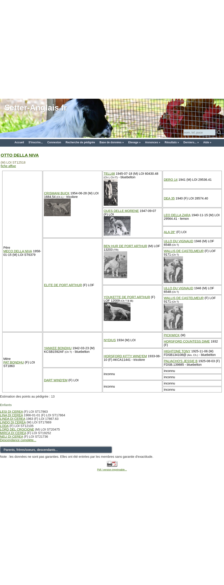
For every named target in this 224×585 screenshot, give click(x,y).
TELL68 (109, 173)
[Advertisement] (49, 49)
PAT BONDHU (13, 362)
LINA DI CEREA (11, 415)
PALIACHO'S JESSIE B (180, 361)
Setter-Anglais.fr (35, 107)
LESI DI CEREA (11, 411)
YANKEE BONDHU (58, 348)
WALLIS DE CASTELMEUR (184, 251)
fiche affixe (8, 166)
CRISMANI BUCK (56, 193)
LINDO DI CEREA (13, 422)
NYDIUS (110, 340)
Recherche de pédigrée (80, 142)
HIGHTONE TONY (177, 351)
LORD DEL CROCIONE (17, 429)
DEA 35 (169, 198)
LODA (4, 426)
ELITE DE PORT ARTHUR (63, 285)
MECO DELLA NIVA (17, 251)
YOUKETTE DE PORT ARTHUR (127, 297)
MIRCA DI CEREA (13, 433)
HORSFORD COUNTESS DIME (187, 341)
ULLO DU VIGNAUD (178, 241)
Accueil (19, 142)
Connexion (54, 142)
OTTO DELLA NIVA (20, 155)
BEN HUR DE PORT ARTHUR (125, 246)
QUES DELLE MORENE (121, 211)
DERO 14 (171, 179)
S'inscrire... (36, 142)
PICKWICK (172, 335)
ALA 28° (169, 232)
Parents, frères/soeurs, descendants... (31, 450)
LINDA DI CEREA (12, 419)
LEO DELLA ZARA (177, 215)
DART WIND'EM (55, 380)
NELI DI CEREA (11, 436)
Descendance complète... (18, 440)
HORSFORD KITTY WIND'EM (125, 356)
